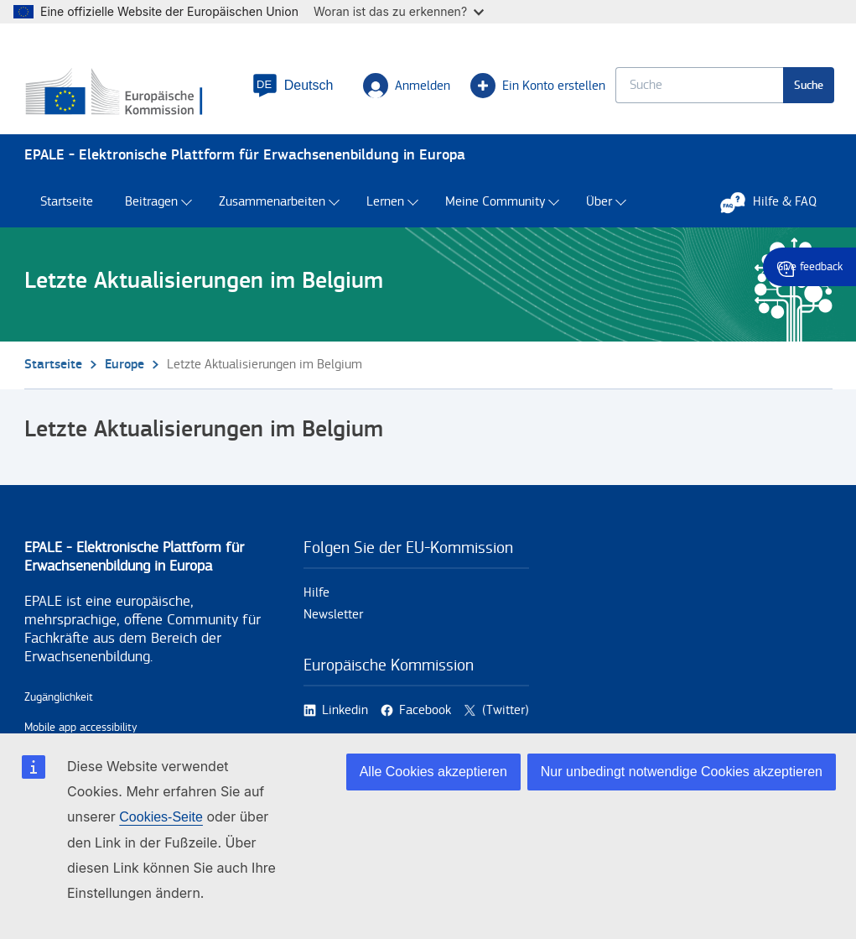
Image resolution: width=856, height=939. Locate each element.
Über (599, 210)
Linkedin (345, 718)
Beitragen (151, 210)
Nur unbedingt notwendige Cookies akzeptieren (681, 771)
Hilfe (316, 600)
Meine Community (495, 210)
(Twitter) (505, 718)
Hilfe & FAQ (777, 209)
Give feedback (809, 267)
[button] (290, 89)
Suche (807, 88)
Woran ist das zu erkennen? (399, 11)
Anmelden (405, 89)
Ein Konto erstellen (536, 89)
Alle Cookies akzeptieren (433, 771)
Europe (124, 372)
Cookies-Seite (161, 817)
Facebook (425, 718)
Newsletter (333, 622)
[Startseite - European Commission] (125, 96)
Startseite (66, 210)
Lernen (385, 210)
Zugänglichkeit (58, 705)
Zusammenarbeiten (272, 210)
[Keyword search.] (697, 88)
